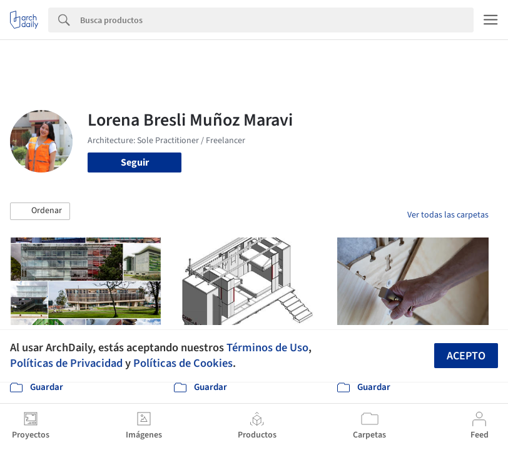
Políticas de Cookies (183, 363)
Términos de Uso (267, 347)
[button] (40, 211)
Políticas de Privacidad (66, 363)
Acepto (466, 356)
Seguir (135, 162)
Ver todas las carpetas (448, 215)
